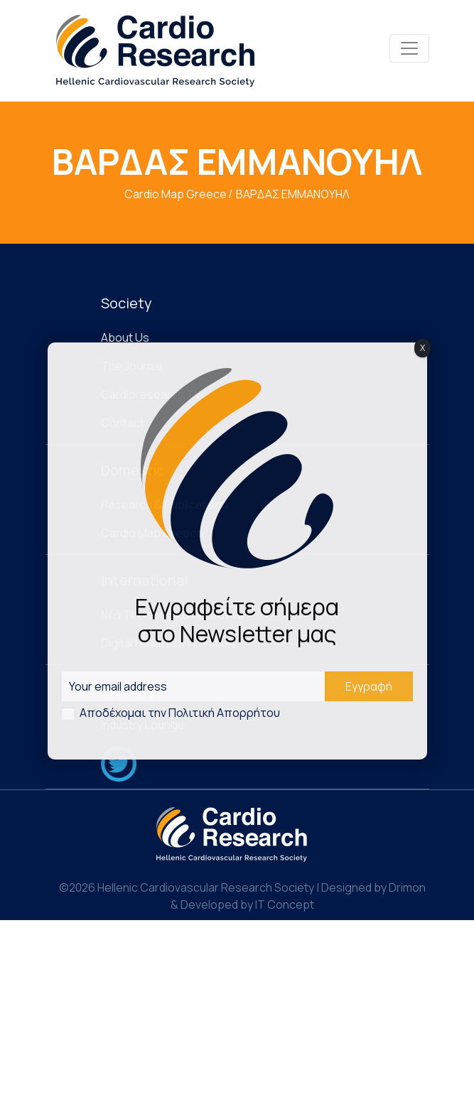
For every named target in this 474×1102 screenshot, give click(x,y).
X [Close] (422, 348)
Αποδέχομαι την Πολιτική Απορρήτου (180, 712)
